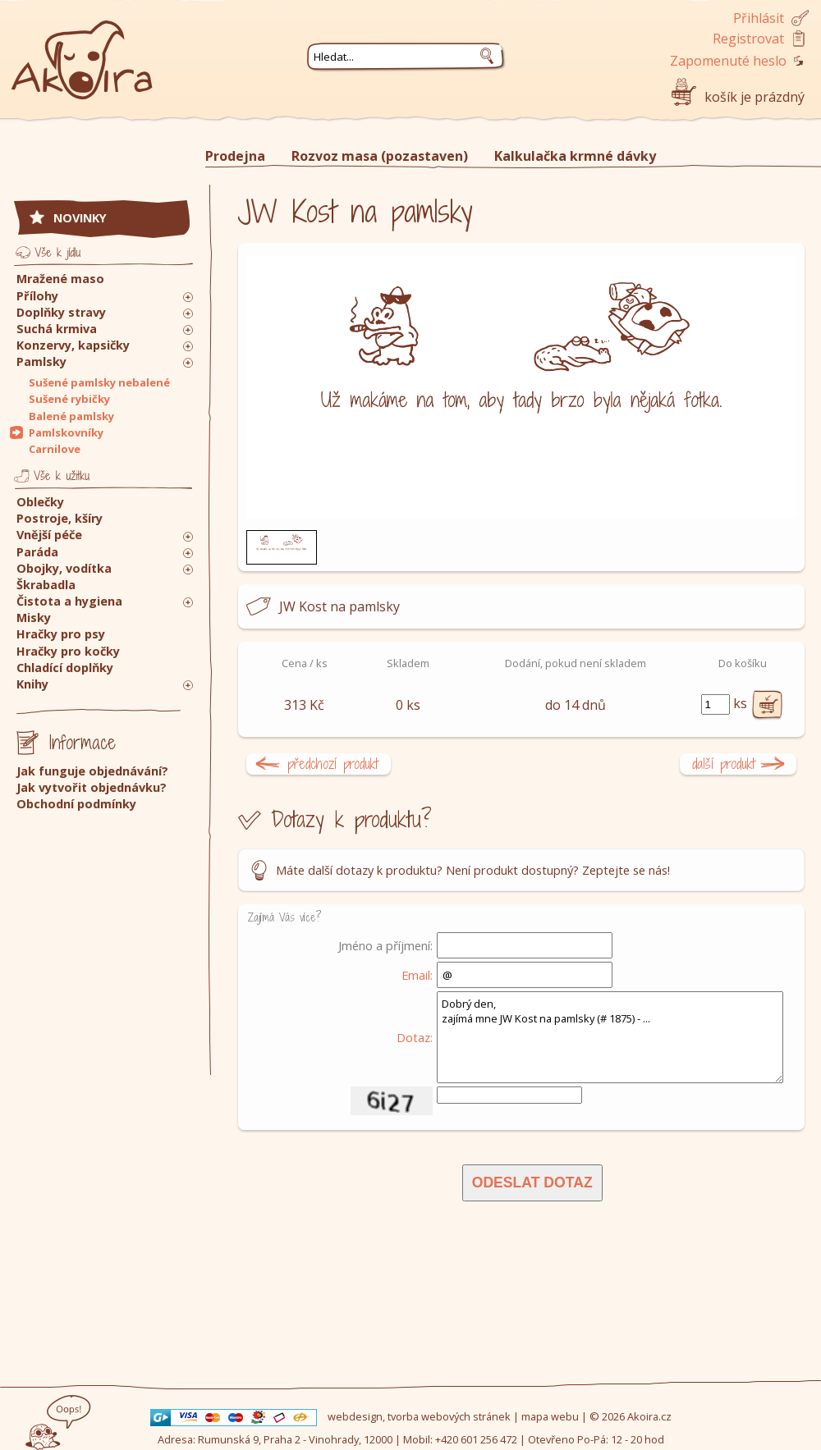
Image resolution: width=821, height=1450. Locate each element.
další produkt (723, 763)
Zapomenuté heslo (728, 61)
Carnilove (54, 448)
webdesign (355, 1416)
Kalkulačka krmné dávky (575, 156)
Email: (417, 975)
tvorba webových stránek (449, 1416)
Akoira (82, 51)
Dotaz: (415, 1037)
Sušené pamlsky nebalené (99, 382)
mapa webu (550, 1416)
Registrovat (748, 39)
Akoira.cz (649, 1416)
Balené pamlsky (71, 416)
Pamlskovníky (66, 432)
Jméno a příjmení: (385, 945)
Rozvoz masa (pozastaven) (379, 156)
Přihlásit (758, 18)
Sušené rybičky (69, 398)
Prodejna (235, 156)
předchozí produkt (332, 763)
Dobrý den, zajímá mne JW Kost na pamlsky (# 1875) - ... (610, 1037)
